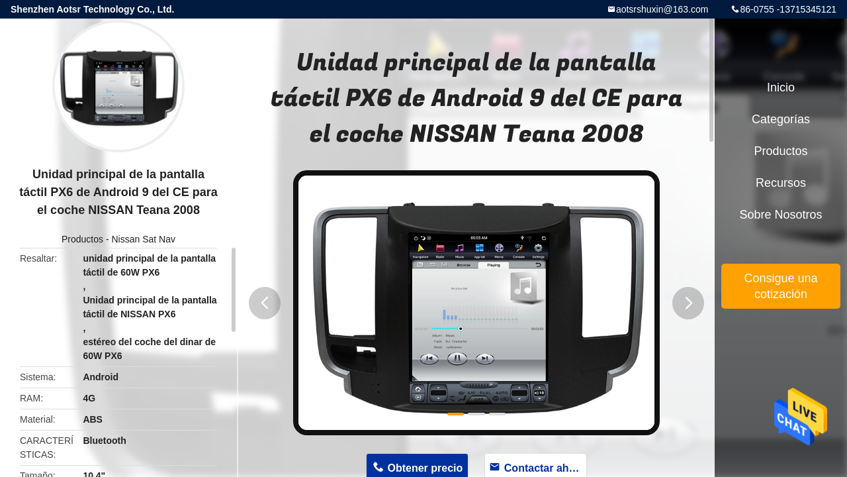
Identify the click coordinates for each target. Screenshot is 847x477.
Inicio (781, 87)
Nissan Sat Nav (143, 239)
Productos (82, 239)
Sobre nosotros (780, 214)
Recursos (781, 182)
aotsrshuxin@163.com (662, 9)
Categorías (781, 119)
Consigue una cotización (780, 286)
